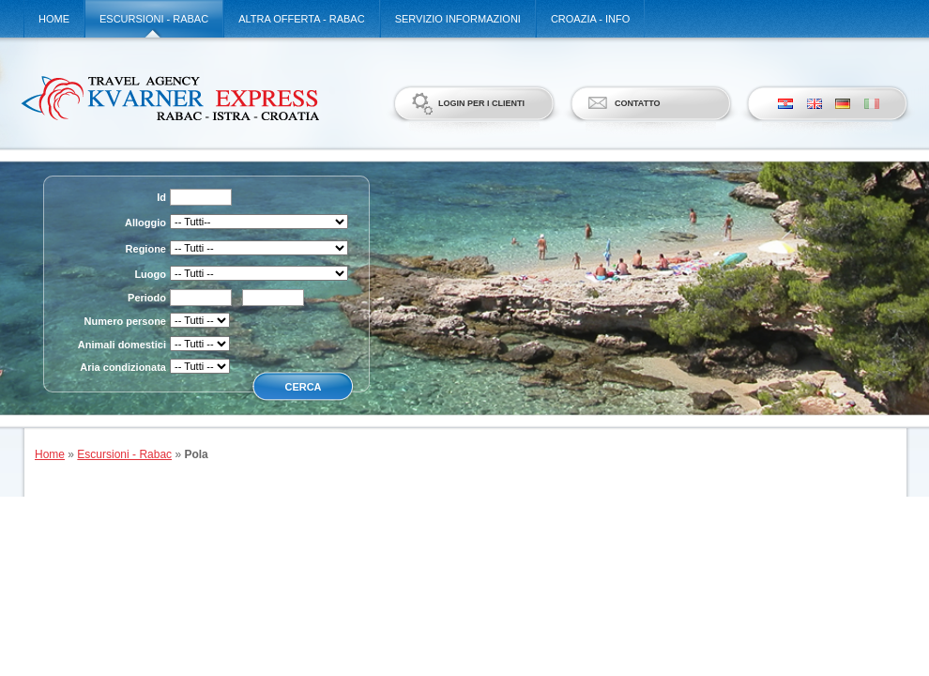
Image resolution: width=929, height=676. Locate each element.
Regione (146, 248)
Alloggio (145, 222)
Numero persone (125, 321)
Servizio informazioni (458, 18)
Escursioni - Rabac (153, 18)
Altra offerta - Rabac (301, 18)
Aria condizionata (123, 367)
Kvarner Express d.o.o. (169, 97)
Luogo (150, 274)
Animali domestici (122, 344)
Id (161, 197)
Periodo (147, 297)
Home (53, 18)
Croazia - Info (590, 18)
